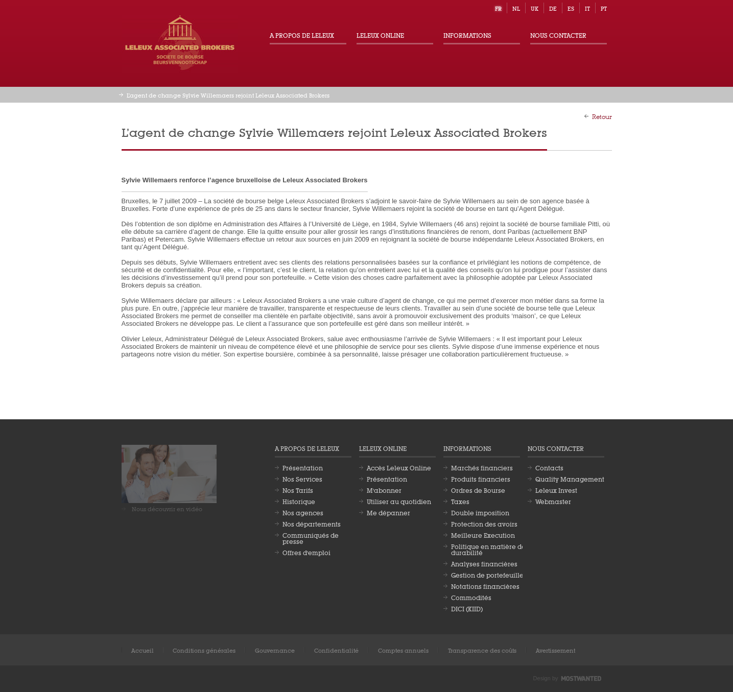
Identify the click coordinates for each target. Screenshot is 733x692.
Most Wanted (581, 679)
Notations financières (485, 585)
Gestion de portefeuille (487, 574)
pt (604, 8)
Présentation (302, 467)
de (553, 8)
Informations (467, 34)
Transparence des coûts (482, 650)
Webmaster (553, 501)
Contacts (549, 467)
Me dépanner (388, 512)
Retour (602, 115)
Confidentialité (336, 650)
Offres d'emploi (306, 552)
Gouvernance (275, 650)
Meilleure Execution (483, 534)
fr (498, 8)
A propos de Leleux (302, 34)
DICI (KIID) (467, 608)
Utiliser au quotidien (399, 501)
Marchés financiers (482, 467)
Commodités (471, 597)
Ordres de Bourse (478, 489)
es (571, 8)
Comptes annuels (403, 650)
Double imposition (480, 512)
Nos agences (302, 512)
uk (534, 8)
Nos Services (302, 478)
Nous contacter (558, 34)
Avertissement (555, 650)
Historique (298, 501)
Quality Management (569, 478)
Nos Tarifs (297, 489)
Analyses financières (484, 563)
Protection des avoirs (484, 523)
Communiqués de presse (310, 537)
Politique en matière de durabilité (488, 549)
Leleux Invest (556, 489)
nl (516, 8)
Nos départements (311, 523)
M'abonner (384, 489)
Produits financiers (480, 478)
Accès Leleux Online (399, 467)
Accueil (142, 650)
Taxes (460, 501)
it (587, 8)
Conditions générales (204, 650)
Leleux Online (380, 34)
